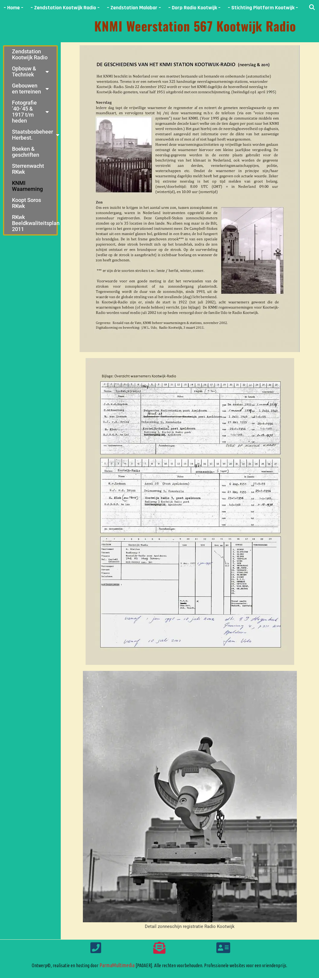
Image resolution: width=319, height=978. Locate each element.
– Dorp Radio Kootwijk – (194, 7)
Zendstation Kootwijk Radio (30, 54)
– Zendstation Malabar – (134, 7)
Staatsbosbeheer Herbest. (34, 135)
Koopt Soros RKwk (26, 203)
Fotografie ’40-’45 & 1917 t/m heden (30, 111)
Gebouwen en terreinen (30, 88)
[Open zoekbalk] (312, 7)
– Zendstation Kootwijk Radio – (65, 7)
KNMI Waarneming (27, 186)
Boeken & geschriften (25, 152)
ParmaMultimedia (117, 965)
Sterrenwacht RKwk (28, 169)
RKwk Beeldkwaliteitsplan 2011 (34, 223)
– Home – (13, 7)
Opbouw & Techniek (30, 71)
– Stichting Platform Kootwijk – (263, 7)
